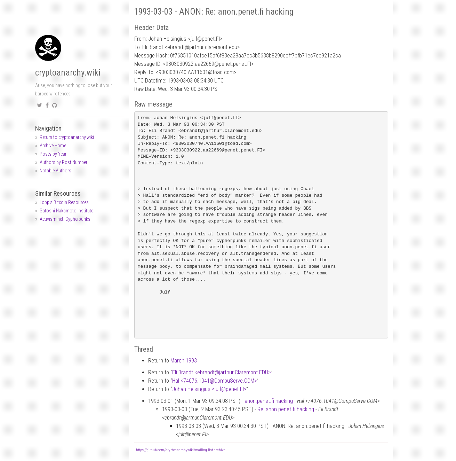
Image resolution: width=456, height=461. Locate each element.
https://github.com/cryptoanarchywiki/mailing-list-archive (180, 450)
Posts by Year (53, 154)
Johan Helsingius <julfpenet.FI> (209, 389)
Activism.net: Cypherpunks (65, 219)
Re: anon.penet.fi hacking (285, 409)
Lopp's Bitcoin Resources (64, 202)
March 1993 (183, 360)
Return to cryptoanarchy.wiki (67, 137)
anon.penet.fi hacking (269, 401)
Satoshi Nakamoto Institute (66, 210)
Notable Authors (55, 170)
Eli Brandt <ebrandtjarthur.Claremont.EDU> (221, 372)
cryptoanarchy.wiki (68, 73)
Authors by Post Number (63, 162)
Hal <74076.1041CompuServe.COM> (214, 380)
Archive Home (53, 145)
